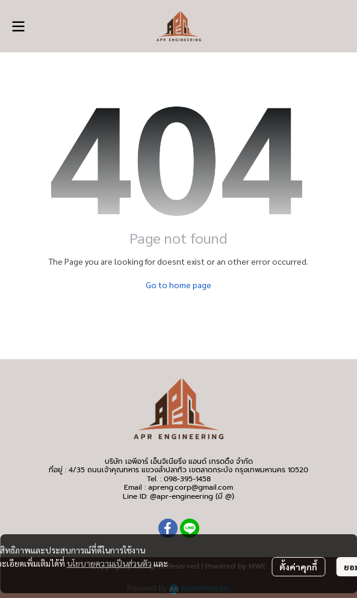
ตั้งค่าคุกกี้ (298, 566)
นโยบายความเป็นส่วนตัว (109, 563)
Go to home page (178, 284)
